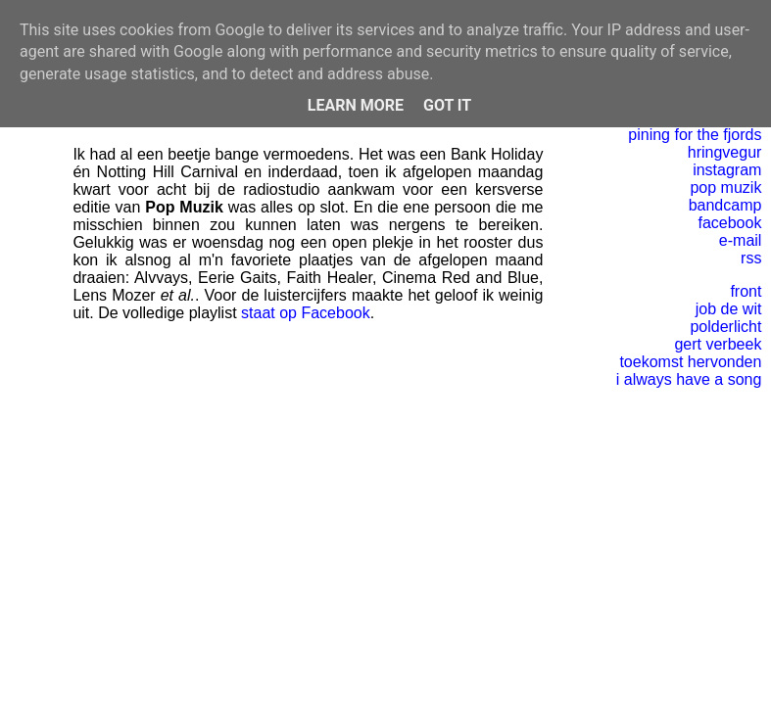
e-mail (740, 240)
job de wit (729, 309)
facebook (729, 222)
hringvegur (725, 152)
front (745, 291)
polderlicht (725, 326)
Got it (447, 105)
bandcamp (725, 205)
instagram (727, 170)
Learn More (356, 105)
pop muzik (725, 187)
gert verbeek (717, 344)
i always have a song (689, 379)
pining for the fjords (694, 134)
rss (751, 258)
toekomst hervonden (690, 361)
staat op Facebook (305, 313)
